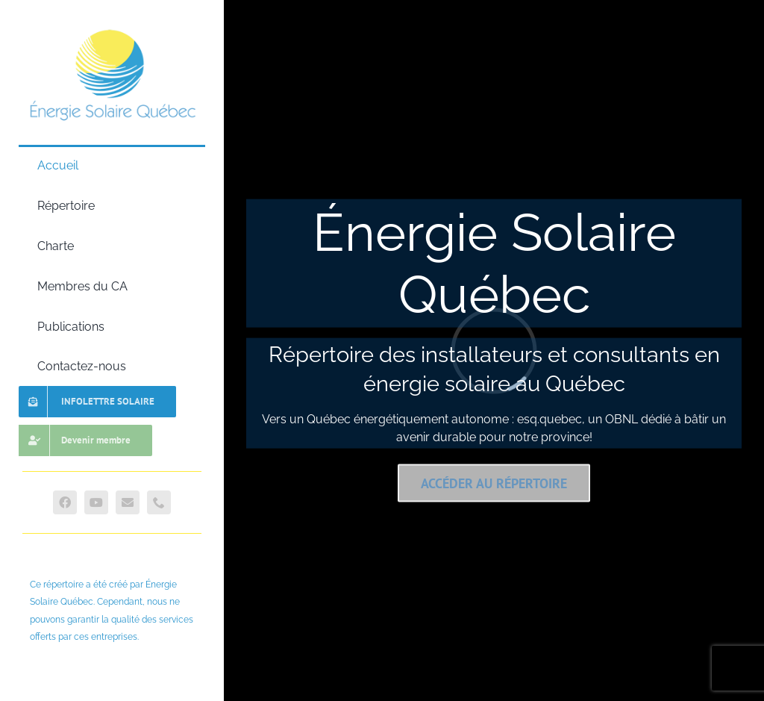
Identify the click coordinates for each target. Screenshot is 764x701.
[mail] (128, 502)
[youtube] (96, 502)
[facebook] (65, 502)
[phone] (159, 502)
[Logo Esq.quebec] (111, 28)
